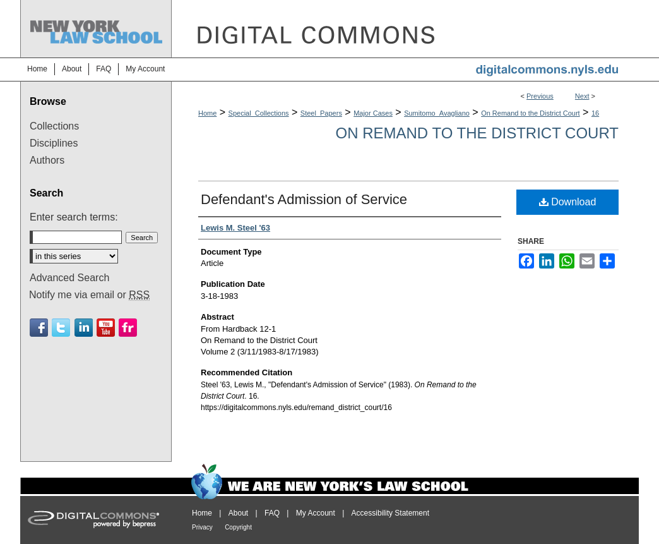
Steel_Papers (321, 113)
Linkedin (83, 327)
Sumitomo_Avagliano (437, 113)
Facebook (39, 327)
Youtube (106, 327)
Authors (47, 160)
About (238, 513)
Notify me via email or (89, 295)
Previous (540, 96)
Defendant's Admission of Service (304, 199)
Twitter (61, 327)
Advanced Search (69, 277)
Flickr (128, 327)
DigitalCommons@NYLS (405, 28)
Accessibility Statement (390, 513)
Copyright (238, 527)
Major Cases (373, 113)
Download (568, 201)
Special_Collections (259, 113)
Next (582, 96)
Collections (54, 126)
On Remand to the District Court (530, 113)
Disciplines (54, 143)
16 (595, 113)
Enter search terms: (74, 217)
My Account (315, 513)
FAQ (272, 513)
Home (207, 113)
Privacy (202, 527)
